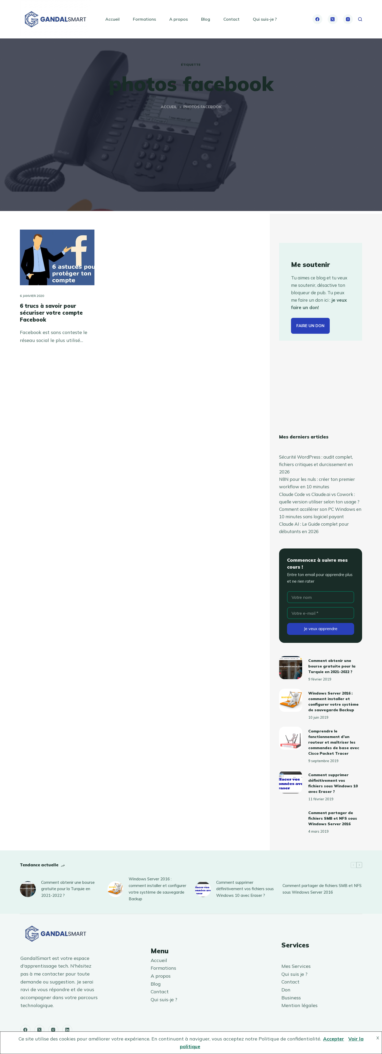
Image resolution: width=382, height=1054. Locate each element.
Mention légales (299, 1005)
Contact (231, 19)
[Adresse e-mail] (320, 613)
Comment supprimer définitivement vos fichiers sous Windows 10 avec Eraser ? (245, 889)
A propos (178, 19)
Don (285, 990)
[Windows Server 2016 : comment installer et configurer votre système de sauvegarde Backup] (290, 700)
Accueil (112, 19)
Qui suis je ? (294, 974)
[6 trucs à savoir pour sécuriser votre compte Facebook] (57, 258)
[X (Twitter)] (333, 19)
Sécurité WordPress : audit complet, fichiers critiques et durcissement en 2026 (316, 464)
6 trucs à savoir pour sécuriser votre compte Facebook (51, 312)
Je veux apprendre (320, 628)
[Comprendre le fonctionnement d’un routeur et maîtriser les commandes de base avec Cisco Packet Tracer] (290, 738)
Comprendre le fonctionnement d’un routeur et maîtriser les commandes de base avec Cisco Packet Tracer (333, 742)
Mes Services (296, 966)
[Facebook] (317, 19)
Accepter (333, 1039)
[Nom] (320, 597)
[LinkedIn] (67, 1030)
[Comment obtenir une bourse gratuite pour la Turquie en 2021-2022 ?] (290, 667)
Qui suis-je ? (265, 19)
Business (291, 998)
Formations (144, 19)
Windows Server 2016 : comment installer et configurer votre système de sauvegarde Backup (157, 888)
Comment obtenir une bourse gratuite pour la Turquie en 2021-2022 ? (331, 666)
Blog (205, 19)
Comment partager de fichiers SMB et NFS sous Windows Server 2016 (332, 818)
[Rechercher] (360, 19)
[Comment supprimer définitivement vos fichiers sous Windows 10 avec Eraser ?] (290, 781)
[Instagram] (348, 19)
